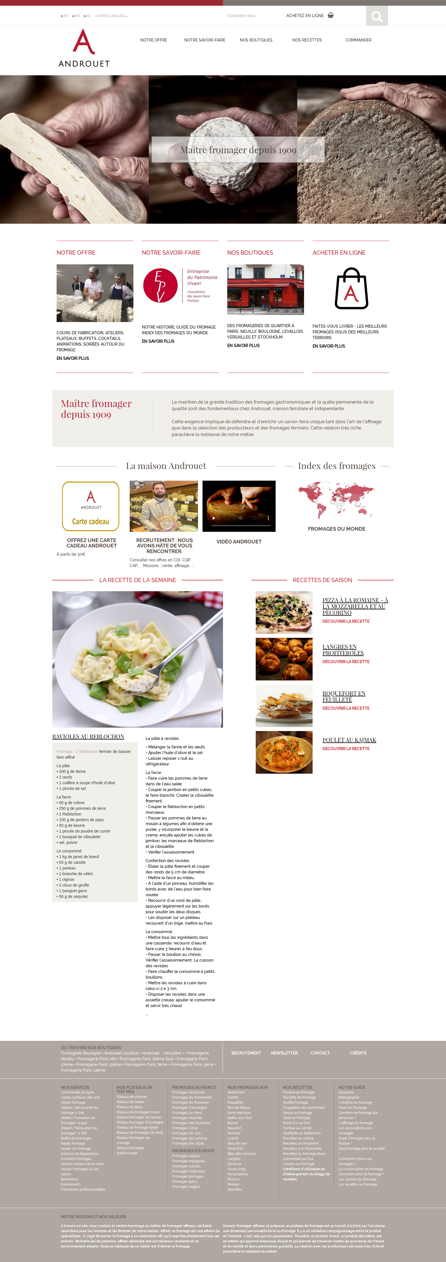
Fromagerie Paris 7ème (146, 1064)
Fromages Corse (185, 1128)
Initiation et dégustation (79, 1154)
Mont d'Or (235, 1149)
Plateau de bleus (130, 1107)
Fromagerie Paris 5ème (192, 1064)
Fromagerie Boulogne (81, 1053)
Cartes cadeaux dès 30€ (80, 1097)
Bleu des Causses (242, 1154)
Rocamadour (238, 1174)
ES (87, 16)
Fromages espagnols (188, 1161)
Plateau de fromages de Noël (140, 1133)
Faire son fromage (352, 1108)
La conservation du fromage (360, 1169)
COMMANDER (358, 40)
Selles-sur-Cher (240, 1118)
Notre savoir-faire (204, 40)
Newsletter (284, 1053)
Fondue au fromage (298, 1092)
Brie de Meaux (239, 1108)
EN (76, 16)
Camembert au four (298, 1159)
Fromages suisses (186, 1166)
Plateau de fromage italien (137, 1128)
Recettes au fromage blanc (304, 1154)
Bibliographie (348, 1097)
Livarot (233, 1138)
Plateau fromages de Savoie (139, 1117)
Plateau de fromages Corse (138, 1112)
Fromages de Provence (190, 1103)
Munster (234, 1133)
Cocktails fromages (76, 1159)
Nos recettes (307, 40)
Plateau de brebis (130, 1102)
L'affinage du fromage (355, 1123)
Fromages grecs (185, 1182)
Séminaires (70, 1179)
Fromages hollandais (188, 1171)
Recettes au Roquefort (301, 1143)
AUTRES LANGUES (111, 16)
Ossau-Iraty (237, 1169)
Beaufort (234, 1128)
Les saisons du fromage (357, 1179)
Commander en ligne (77, 1092)
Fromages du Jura (186, 1133)
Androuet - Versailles (162, 1053)
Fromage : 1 (68, 751)
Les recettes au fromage (357, 1184)
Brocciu (234, 1179)
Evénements (70, 1184)
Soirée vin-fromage (76, 1149)
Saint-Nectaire (239, 1113)
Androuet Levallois (121, 1053)
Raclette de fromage (299, 1097)
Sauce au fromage (297, 1113)
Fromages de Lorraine (189, 1138)
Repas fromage (73, 1143)
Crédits (358, 1053)
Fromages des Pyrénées (191, 1123)
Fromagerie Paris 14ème (83, 1070)
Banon (233, 1123)
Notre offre (153, 40)
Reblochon (88, 751)
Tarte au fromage (296, 1118)
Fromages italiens (186, 1156)
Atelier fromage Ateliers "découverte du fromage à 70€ (79, 1108)
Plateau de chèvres (132, 1097)
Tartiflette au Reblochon (302, 1133)
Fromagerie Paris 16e (97, 1058)
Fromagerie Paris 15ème (99, 1064)
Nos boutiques (256, 40)
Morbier (233, 1184)
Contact (320, 1053)
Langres (234, 1159)
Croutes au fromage (298, 1164)
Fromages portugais (188, 1176)
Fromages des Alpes (188, 1143)
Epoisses (234, 1164)
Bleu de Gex (237, 1143)
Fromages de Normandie (192, 1097)
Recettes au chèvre (298, 1138)
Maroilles (235, 1190)
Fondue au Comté (297, 1128)
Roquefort (235, 1103)
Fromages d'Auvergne (189, 1108)
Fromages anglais (186, 1187)
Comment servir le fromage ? (361, 1174)
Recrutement (246, 1053)
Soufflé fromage (295, 1103)
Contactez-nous (241, 15)
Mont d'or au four (296, 1123)
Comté (233, 1097)
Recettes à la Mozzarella (302, 1149)
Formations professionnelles (83, 1190)
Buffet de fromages (76, 1138)
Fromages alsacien (187, 1118)
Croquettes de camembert (304, 1108)
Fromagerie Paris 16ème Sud (146, 1058)
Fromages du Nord (187, 1113)
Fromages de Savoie (188, 1092)
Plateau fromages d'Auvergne (140, 1122)
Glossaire (346, 1092)
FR (64, 16)
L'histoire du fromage (355, 1103)
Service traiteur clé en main (82, 1164)
